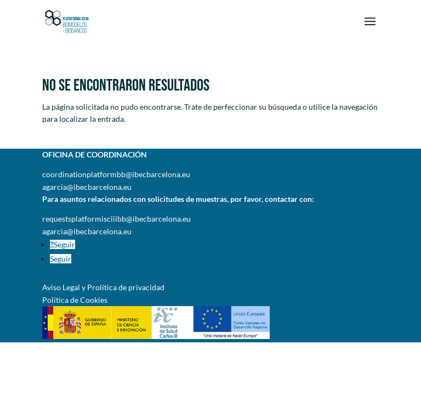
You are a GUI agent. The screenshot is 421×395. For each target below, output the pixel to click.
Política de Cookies (74, 299)
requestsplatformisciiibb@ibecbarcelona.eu (116, 218)
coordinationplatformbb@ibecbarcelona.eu (116, 174)
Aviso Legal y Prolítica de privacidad (103, 287)
